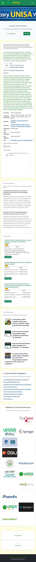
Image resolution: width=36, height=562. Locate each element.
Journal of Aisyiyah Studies (10, 387)
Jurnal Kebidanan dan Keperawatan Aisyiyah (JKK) (16, 379)
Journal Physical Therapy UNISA (11, 396)
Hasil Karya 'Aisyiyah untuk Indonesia (12, 394)
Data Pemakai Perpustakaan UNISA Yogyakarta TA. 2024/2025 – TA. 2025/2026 (21, 345)
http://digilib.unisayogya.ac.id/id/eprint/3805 (22, 140)
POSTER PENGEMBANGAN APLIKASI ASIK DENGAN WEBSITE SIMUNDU (17, 263)
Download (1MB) (14, 67)
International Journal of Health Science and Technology (17, 384)
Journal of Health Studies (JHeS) (11, 382)
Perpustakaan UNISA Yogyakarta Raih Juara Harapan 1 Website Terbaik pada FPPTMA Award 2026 (20, 322)
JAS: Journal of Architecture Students (12, 391)
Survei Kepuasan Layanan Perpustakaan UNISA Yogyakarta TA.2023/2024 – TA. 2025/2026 (20, 334)
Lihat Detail (8, 257)
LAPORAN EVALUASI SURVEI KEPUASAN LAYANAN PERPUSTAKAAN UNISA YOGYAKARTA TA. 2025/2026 (17, 242)
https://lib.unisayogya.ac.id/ (17, 70)
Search (27, 33)
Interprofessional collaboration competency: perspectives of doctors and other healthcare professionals (15, 192)
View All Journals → (8, 399)
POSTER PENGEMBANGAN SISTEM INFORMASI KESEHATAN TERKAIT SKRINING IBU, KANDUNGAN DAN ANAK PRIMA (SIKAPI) (17, 285)
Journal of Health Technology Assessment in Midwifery (17, 389)
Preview (21, 67)
